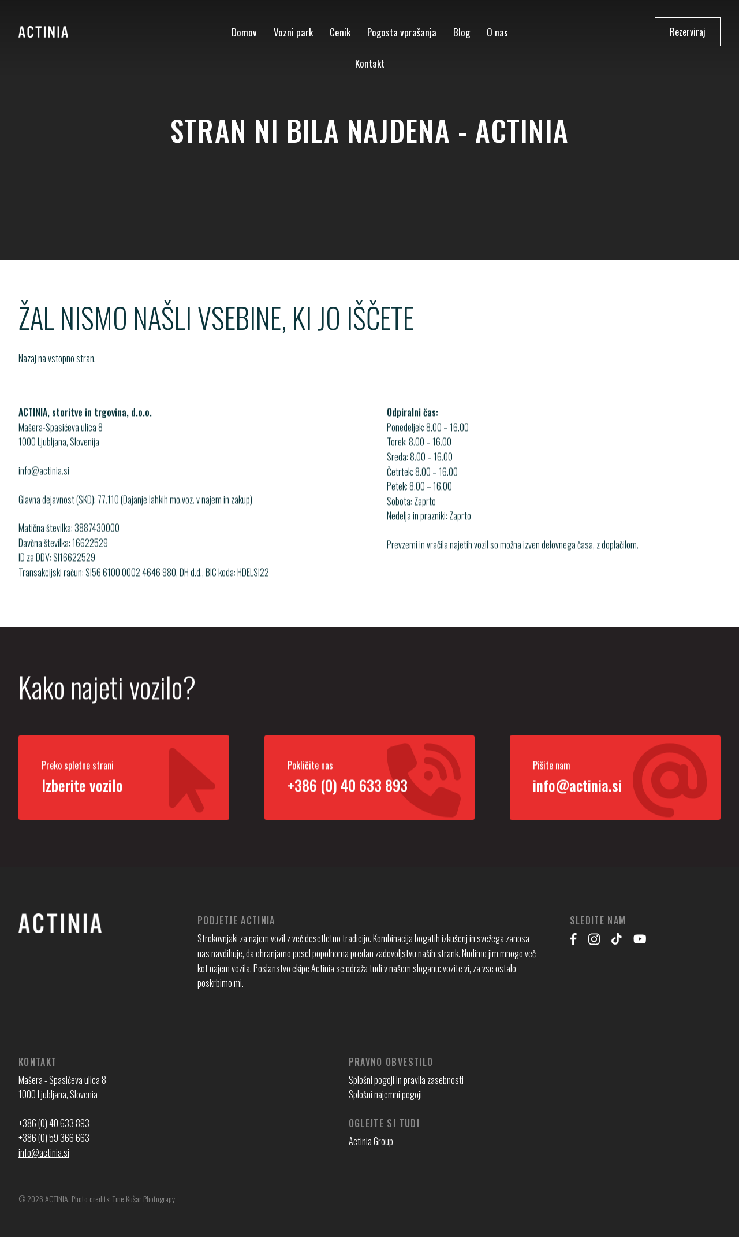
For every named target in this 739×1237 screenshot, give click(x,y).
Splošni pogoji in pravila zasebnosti (406, 1080)
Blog (461, 32)
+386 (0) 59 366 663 (53, 1138)
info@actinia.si (43, 482)
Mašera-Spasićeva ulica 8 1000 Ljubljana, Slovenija (60, 446)
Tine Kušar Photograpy (144, 1199)
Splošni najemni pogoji (385, 1094)
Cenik (340, 32)
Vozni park (293, 32)
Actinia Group (371, 1141)
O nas (497, 32)
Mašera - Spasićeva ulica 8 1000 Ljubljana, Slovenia (62, 1087)
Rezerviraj (688, 32)
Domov (244, 32)
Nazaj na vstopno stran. (57, 358)
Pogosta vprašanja (401, 32)
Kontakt (370, 63)
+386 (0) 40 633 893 (53, 1123)
